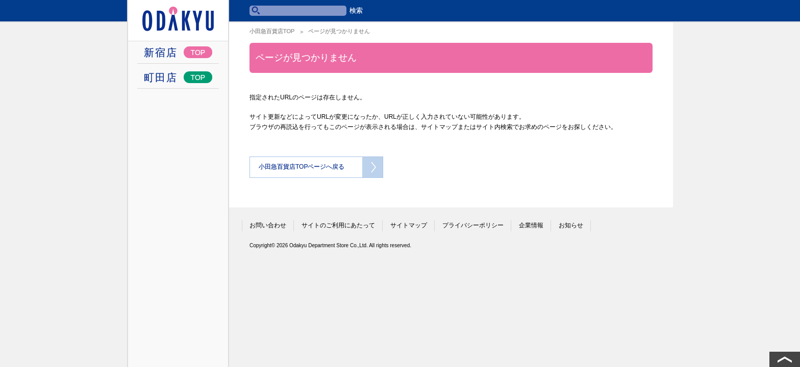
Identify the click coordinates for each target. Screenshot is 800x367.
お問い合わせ (267, 225)
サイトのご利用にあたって (338, 225)
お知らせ (571, 225)
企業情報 (531, 225)
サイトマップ (408, 225)
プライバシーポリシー (473, 225)
